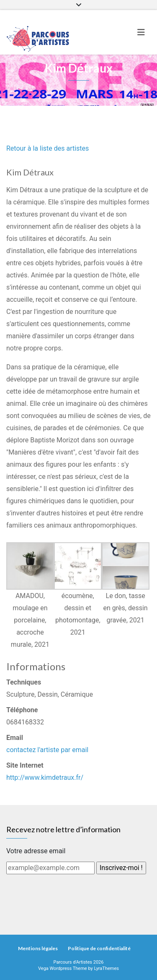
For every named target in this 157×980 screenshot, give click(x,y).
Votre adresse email (35, 851)
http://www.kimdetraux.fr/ (44, 777)
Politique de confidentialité (99, 948)
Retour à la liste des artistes (47, 148)
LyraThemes (106, 968)
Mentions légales (38, 948)
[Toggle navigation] (141, 32)
